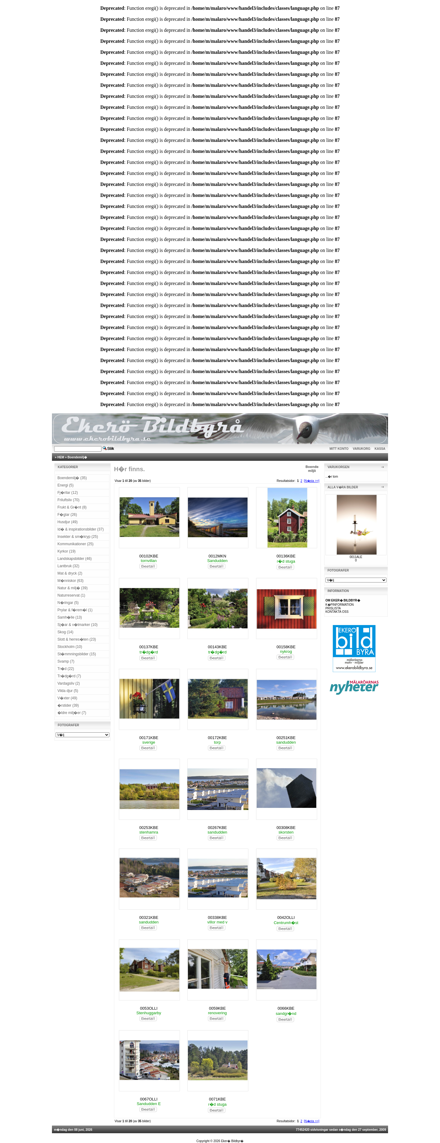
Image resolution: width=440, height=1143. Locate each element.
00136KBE (286, 556)
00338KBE (217, 917)
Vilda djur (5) (67, 691)
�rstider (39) (68, 705)
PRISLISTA (333, 608)
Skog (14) (65, 632)
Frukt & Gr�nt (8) (71, 507)
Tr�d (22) (65, 669)
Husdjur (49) (67, 522)
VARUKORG (362, 448)
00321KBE (148, 917)
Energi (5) (65, 485)
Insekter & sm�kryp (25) (77, 537)
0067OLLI (148, 1099)
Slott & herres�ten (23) (76, 639)
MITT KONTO (339, 448)
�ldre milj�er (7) (71, 713)
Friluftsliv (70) (68, 500)
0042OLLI (286, 917)
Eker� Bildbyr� (232, 1141)
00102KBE (148, 556)
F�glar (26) (67, 514)
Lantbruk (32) (68, 566)
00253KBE (148, 827)
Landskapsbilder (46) (74, 559)
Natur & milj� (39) (72, 588)
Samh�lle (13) (69, 617)
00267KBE (217, 827)
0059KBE (217, 1008)
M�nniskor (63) (70, 581)
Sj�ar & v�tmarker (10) (77, 625)
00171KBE (148, 737)
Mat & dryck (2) (69, 573)
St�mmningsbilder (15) (76, 654)
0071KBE (217, 1099)
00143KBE (217, 647)
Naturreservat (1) (71, 595)
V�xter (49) (67, 698)
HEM (60, 457)
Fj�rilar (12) (67, 492)
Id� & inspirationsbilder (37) (80, 529)
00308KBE (286, 827)
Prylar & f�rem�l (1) (75, 610)
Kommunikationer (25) (75, 544)
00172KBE (217, 737)
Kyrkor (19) (66, 551)
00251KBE (286, 737)
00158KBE (286, 647)
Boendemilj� (77, 457)
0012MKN (217, 556)
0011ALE (356, 557)
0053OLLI (148, 1008)
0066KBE (286, 1008)
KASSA (380, 448)
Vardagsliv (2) (68, 683)
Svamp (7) (65, 661)
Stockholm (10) (69, 647)
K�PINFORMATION (339, 604)
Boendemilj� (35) (72, 478)
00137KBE (148, 647)
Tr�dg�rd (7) (69, 676)
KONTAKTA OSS (337, 611)
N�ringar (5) (68, 603)
